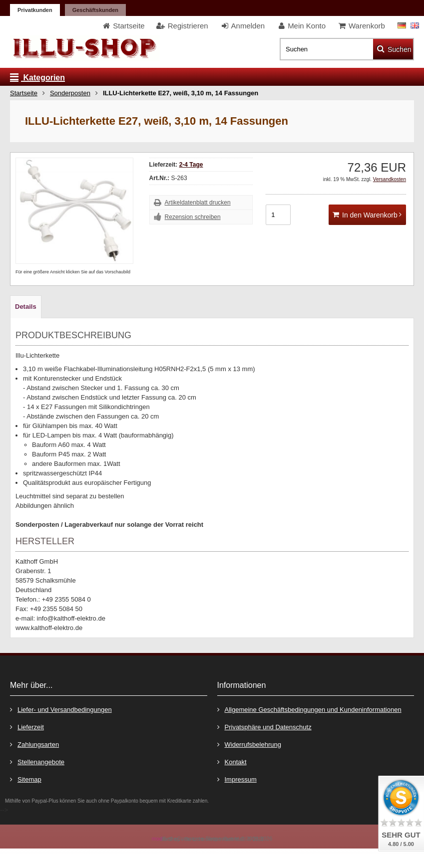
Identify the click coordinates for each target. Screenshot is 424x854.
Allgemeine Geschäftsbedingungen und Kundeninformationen (309, 709)
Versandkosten (389, 179)
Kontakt (232, 761)
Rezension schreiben (193, 217)
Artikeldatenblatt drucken (198, 202)
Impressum (237, 779)
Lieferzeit (27, 726)
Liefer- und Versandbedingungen (61, 709)
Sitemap (25, 779)
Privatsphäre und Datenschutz (264, 726)
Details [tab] (25, 306)
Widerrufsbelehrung (249, 744)
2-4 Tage (191, 164)
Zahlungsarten (34, 744)
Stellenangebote (37, 761)
